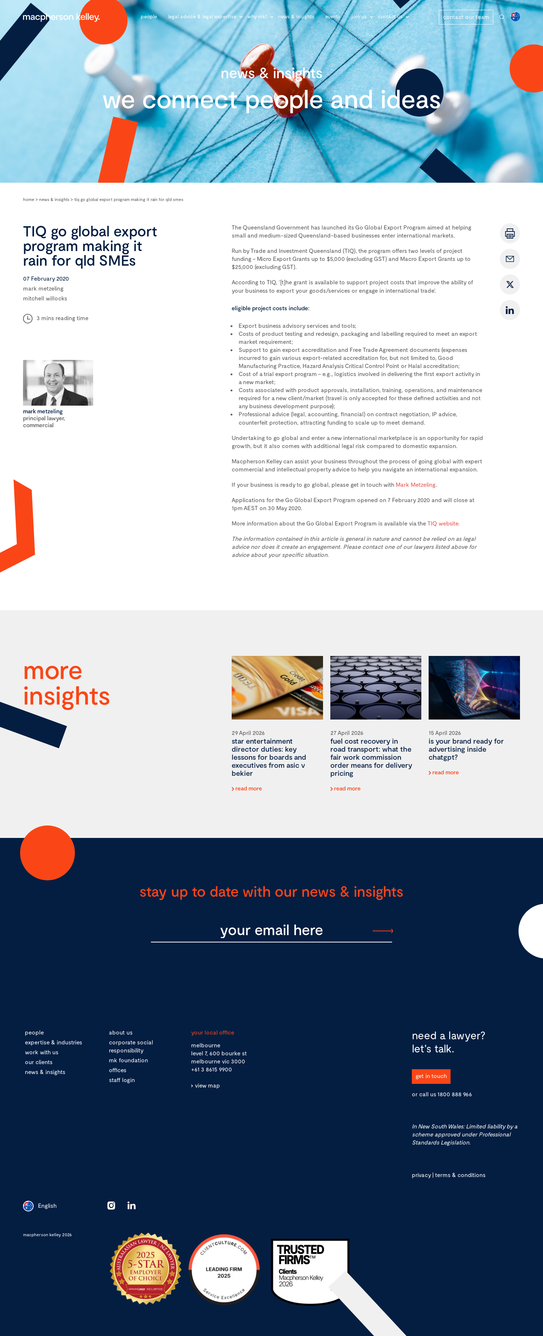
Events (332, 16)
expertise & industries (53, 1042)
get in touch (431, 1075)
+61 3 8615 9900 (211, 1069)
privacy (421, 1174)
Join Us (359, 16)
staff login (122, 1079)
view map (207, 1085)
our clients (39, 1061)
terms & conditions (460, 1174)
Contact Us (390, 16)
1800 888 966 (454, 1093)
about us (121, 1032)
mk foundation (128, 1059)
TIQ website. (444, 523)
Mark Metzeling (416, 484)
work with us (41, 1051)
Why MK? (257, 16)
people (34, 1032)
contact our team (466, 16)
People (149, 16)
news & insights (45, 1071)
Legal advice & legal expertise (202, 16)
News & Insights (296, 16)
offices (117, 1069)
